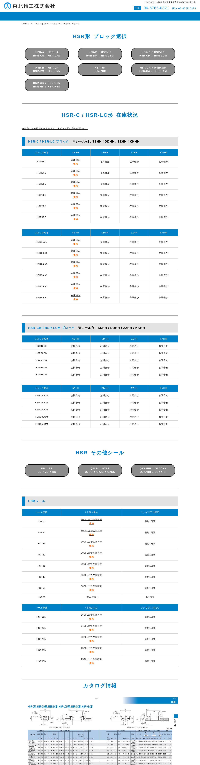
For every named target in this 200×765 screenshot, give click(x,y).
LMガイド (54, 14)
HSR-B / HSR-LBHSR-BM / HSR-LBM (100, 51)
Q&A (157, 14)
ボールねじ (70, 14)
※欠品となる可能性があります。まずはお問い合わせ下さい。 (55, 125)
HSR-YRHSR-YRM (100, 67)
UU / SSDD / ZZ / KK (47, 467)
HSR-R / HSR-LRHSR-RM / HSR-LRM (47, 67)
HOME (27, 14)
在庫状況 (40, 14)
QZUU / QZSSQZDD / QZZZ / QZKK (100, 467)
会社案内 (127, 14)
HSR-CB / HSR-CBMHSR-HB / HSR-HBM (47, 82)
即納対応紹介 (111, 14)
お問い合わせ (143, 14)
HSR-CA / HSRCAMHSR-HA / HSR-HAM (153, 67)
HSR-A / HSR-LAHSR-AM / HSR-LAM (47, 51)
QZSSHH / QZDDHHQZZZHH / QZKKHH (153, 467)
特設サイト (170, 14)
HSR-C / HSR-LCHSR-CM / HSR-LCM (153, 51)
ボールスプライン (89, 14)
